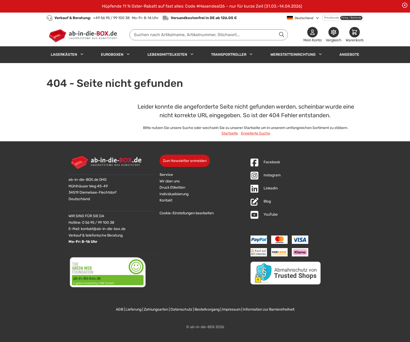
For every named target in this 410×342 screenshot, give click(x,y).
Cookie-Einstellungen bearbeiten (187, 213)
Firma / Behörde (351, 17)
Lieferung (133, 309)
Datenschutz (181, 309)
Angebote (349, 54)
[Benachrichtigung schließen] (405, 5)
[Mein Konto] (312, 35)
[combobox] (208, 34)
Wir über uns (170, 181)
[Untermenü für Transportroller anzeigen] (251, 54)
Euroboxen (112, 54)
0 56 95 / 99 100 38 (98, 222)
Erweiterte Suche (255, 133)
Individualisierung (174, 194)
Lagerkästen (64, 54)
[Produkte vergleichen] (333, 35)
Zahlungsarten (156, 309)
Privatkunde (331, 17)
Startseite (229, 133)
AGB (119, 309)
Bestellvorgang (207, 309)
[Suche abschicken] (281, 34)
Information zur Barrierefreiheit (268, 309)
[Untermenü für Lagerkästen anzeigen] (81, 54)
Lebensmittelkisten (167, 54)
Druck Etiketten (172, 187)
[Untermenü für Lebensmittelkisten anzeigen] (192, 54)
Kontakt (166, 200)
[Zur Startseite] (84, 34)
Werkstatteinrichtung (293, 54)
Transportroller (228, 54)
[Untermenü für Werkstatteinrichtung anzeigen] (320, 54)
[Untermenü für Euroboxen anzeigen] (128, 54)
